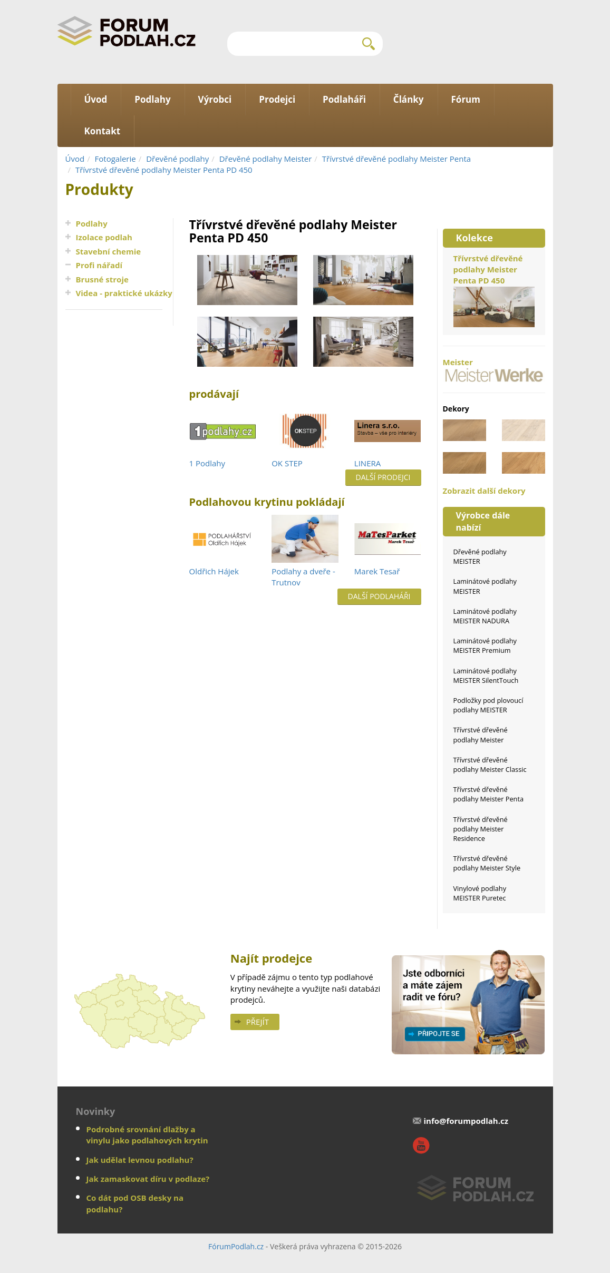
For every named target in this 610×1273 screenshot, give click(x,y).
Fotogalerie (115, 158)
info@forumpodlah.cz (465, 1120)
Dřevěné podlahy (177, 158)
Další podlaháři (379, 596)
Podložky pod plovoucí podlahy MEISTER (488, 705)
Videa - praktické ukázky (124, 293)
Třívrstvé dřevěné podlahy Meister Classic (490, 764)
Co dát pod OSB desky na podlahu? (135, 1203)
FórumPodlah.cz (236, 1246)
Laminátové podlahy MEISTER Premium (485, 645)
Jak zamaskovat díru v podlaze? (148, 1178)
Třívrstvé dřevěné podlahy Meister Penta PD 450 (164, 169)
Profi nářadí (99, 265)
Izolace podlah (104, 237)
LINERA (367, 463)
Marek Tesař (377, 571)
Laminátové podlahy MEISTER (485, 585)
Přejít (257, 1021)
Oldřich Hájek (214, 571)
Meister (494, 369)
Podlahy (92, 223)
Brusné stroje (102, 279)
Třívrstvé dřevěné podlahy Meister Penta (396, 158)
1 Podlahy (207, 463)
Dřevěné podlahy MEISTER (480, 556)
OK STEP (287, 463)
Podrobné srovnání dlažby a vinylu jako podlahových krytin (147, 1134)
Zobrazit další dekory (484, 490)
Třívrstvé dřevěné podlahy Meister (480, 734)
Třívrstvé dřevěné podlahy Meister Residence (480, 829)
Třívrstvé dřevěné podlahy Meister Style (487, 863)
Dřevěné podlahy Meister (265, 158)
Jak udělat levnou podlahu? (139, 1159)
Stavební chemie (108, 251)
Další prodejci (383, 477)
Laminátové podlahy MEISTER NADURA (485, 615)
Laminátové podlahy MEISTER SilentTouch (486, 675)
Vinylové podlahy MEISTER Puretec (480, 893)
